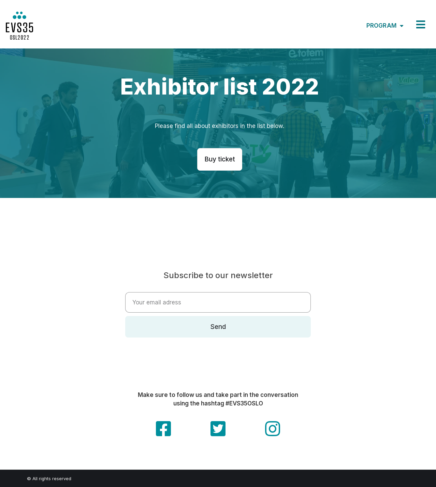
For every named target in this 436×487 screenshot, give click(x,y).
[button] (219, 159)
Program (385, 25)
